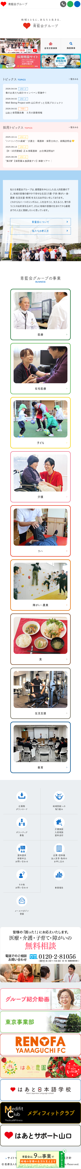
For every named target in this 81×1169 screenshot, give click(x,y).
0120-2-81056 (63, 4)
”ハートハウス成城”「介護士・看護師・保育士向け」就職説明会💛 (40, 141)
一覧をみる (73, 79)
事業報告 (59, 887)
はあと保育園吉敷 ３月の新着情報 (24, 113)
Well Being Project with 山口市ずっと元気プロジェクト (34, 103)
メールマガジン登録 (22, 912)
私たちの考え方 (40, 231)
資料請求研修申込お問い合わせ (21, 858)
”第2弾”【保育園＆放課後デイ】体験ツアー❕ (29, 161)
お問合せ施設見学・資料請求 (70, 4)
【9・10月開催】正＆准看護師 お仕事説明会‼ (30, 151)
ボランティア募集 (22, 834)
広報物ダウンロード (22, 808)
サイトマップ (14, 1158)
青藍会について (40, 222)
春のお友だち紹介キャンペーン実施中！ (26, 93)
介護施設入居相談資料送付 (59, 832)
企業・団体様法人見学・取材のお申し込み (59, 858)
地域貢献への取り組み (59, 808)
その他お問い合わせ (21, 886)
